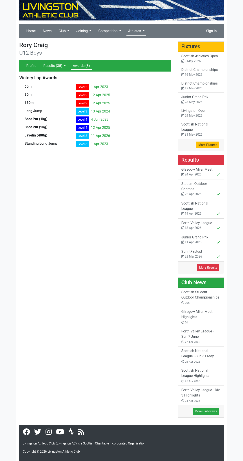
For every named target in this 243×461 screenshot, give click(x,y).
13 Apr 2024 (100, 111)
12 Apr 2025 (100, 95)
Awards (81, 66)
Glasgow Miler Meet (200, 172)
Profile (31, 66)
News (47, 31)
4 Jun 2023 (99, 119)
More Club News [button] (206, 411)
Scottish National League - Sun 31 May (197, 356)
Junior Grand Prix (200, 99)
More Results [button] (208, 267)
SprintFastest (200, 254)
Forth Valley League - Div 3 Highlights (200, 395)
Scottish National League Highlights (195, 375)
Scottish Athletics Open (200, 58)
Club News (194, 282)
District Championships (200, 72)
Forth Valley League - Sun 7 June (197, 336)
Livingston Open (200, 113)
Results (53, 66)
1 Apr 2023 (99, 87)
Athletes (135, 31)
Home (31, 31)
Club (63, 31)
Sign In (211, 31)
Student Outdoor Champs (200, 189)
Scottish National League (200, 129)
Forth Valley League (200, 226)
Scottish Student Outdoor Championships (200, 297)
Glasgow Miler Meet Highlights (197, 317)
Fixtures (190, 46)
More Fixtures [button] (207, 145)
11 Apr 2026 (100, 136)
